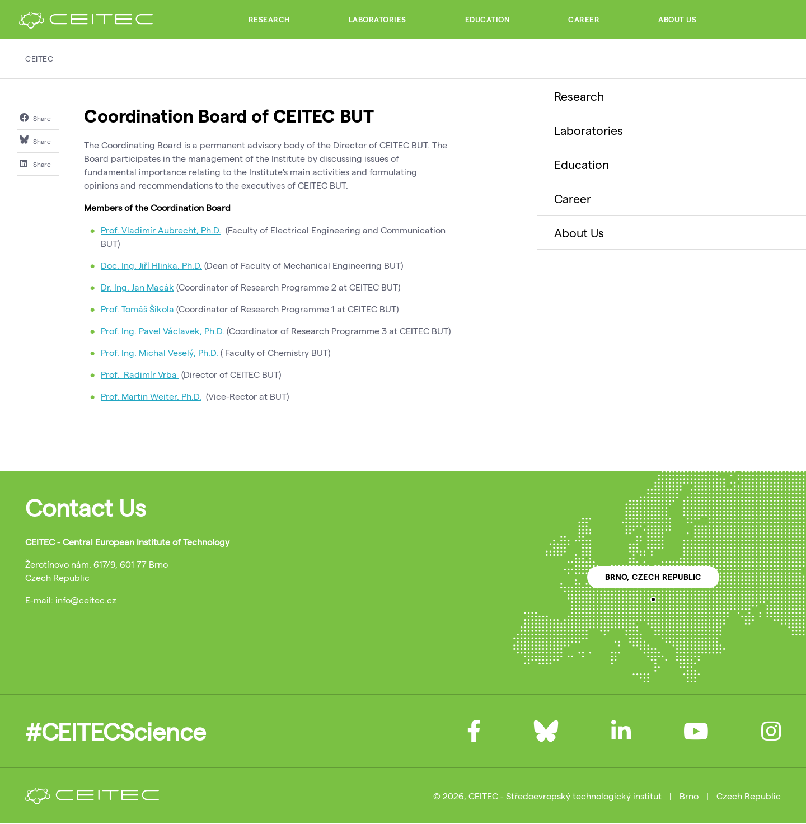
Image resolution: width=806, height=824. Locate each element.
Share (35, 117)
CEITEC (39, 58)
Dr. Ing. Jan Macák (137, 287)
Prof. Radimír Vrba (140, 374)
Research (269, 19)
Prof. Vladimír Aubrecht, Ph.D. (161, 229)
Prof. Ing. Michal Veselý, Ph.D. (159, 352)
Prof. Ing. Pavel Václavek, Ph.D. (162, 330)
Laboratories (377, 19)
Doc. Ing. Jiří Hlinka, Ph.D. (151, 265)
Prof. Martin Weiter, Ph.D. (151, 396)
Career (583, 19)
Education (487, 19)
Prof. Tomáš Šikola (137, 308)
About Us (677, 19)
